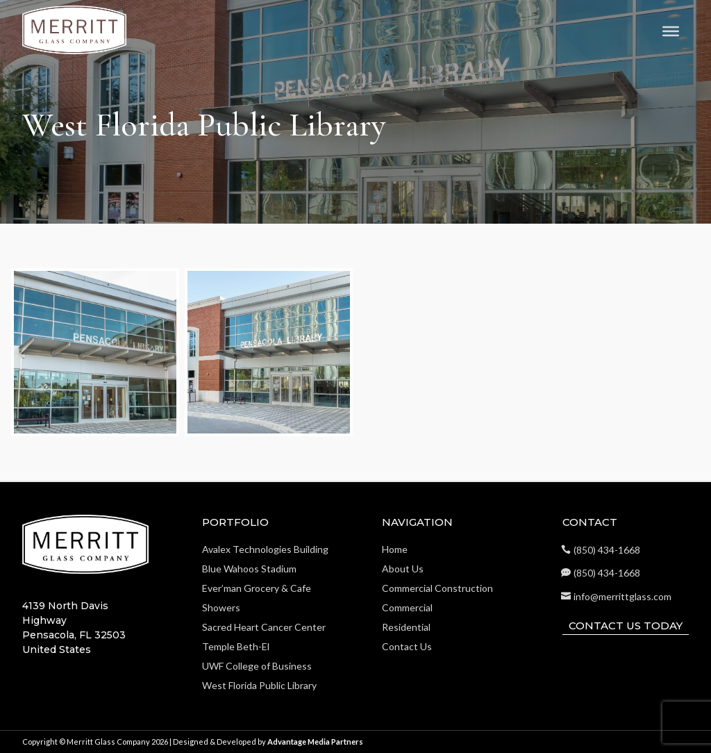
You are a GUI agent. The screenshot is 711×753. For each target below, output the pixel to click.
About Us (403, 568)
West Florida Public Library (259, 685)
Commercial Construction (437, 588)
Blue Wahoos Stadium (249, 568)
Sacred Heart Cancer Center (264, 627)
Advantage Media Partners (315, 741)
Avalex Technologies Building (265, 549)
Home (395, 549)
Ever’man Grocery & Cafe (256, 588)
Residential (406, 627)
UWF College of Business (257, 666)
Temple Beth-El (235, 646)
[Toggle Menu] (670, 30)
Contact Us (407, 646)
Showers (221, 607)
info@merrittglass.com (622, 596)
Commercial (407, 607)
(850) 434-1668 (607, 550)
